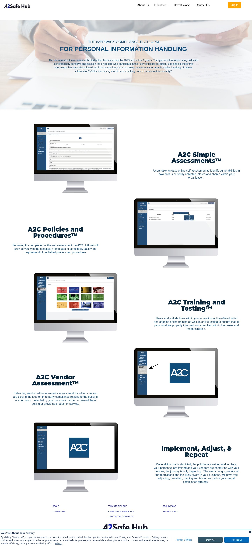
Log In (234, 4)
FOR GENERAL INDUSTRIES (121, 517)
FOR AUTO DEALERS (117, 506)
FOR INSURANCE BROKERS (121, 511)
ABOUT (56, 506)
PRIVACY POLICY (171, 511)
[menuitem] (143, 5)
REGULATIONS (169, 506)
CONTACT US (59, 511)
